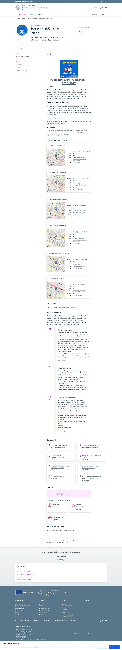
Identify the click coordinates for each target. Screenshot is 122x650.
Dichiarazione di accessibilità (60, 620)
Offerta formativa (66, 612)
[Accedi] (103, 1)
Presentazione (42, 603)
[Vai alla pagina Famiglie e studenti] (32, 19)
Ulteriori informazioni (21, 70)
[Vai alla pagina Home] (18, 19)
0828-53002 (76, 293)
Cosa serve (19, 59)
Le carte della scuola (44, 610)
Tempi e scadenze (20, 62)
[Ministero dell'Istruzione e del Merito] (24, 1)
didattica (81, 34)
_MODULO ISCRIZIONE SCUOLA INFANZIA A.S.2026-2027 (59, 456)
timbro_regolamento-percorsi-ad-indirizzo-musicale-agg (91, 467)
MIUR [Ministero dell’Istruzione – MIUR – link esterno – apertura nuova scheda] (16, 603)
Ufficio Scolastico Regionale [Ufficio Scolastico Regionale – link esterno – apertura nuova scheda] (22, 605)
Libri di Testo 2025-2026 (23, 572)
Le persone (41, 607)
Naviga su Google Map (78, 162)
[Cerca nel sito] (94, 8)
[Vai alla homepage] (17, 8)
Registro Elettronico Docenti (24, 577)
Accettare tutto (114, 647)
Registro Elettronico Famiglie (24, 580)
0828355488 (60, 493)
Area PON (94, 14)
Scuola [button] (19, 14)
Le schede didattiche (67, 614)
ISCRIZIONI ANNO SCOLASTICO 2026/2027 (68, 81)
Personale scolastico (67, 603)
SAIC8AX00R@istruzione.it (79, 184)
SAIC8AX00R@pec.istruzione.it (80, 185)
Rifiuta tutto (103, 647)
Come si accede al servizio (22, 56)
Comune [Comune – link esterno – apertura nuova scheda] (17, 614)
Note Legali (73, 620)
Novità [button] (32, 14)
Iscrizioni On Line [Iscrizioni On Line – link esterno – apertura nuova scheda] (19, 610)
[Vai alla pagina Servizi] (23, 19)
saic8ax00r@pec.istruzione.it (79, 159)
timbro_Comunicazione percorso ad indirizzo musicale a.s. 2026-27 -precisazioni (91, 478)
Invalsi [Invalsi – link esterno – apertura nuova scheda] (17, 612)
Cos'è (17, 53)
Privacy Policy (46, 620)
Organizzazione (43, 612)
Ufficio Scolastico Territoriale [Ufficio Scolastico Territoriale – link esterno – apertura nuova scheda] (22, 607)
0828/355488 (76, 161)
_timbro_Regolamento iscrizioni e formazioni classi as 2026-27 (91, 446)
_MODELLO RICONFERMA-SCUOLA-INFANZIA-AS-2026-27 (61, 467)
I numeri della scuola (44, 609)
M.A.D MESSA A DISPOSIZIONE (25, 574)
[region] (61, 645)
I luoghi (40, 605)
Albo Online (88, 603)
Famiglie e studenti (67, 605)
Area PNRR (102, 14)
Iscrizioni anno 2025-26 (57, 476)
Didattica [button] (39, 14)
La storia (41, 614)
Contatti (18, 67)
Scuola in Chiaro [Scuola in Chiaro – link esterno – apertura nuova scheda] (19, 609)
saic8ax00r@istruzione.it (78, 157)
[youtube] (106, 8)
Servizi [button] (25, 14)
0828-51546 (76, 242)
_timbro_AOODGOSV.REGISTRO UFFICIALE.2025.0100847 (59, 446)
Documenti (19, 65)
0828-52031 (76, 187)
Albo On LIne (37, 620)
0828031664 (76, 214)
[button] (26, 48)
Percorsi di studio (66, 607)
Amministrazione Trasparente (23, 620)
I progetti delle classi (67, 616)
